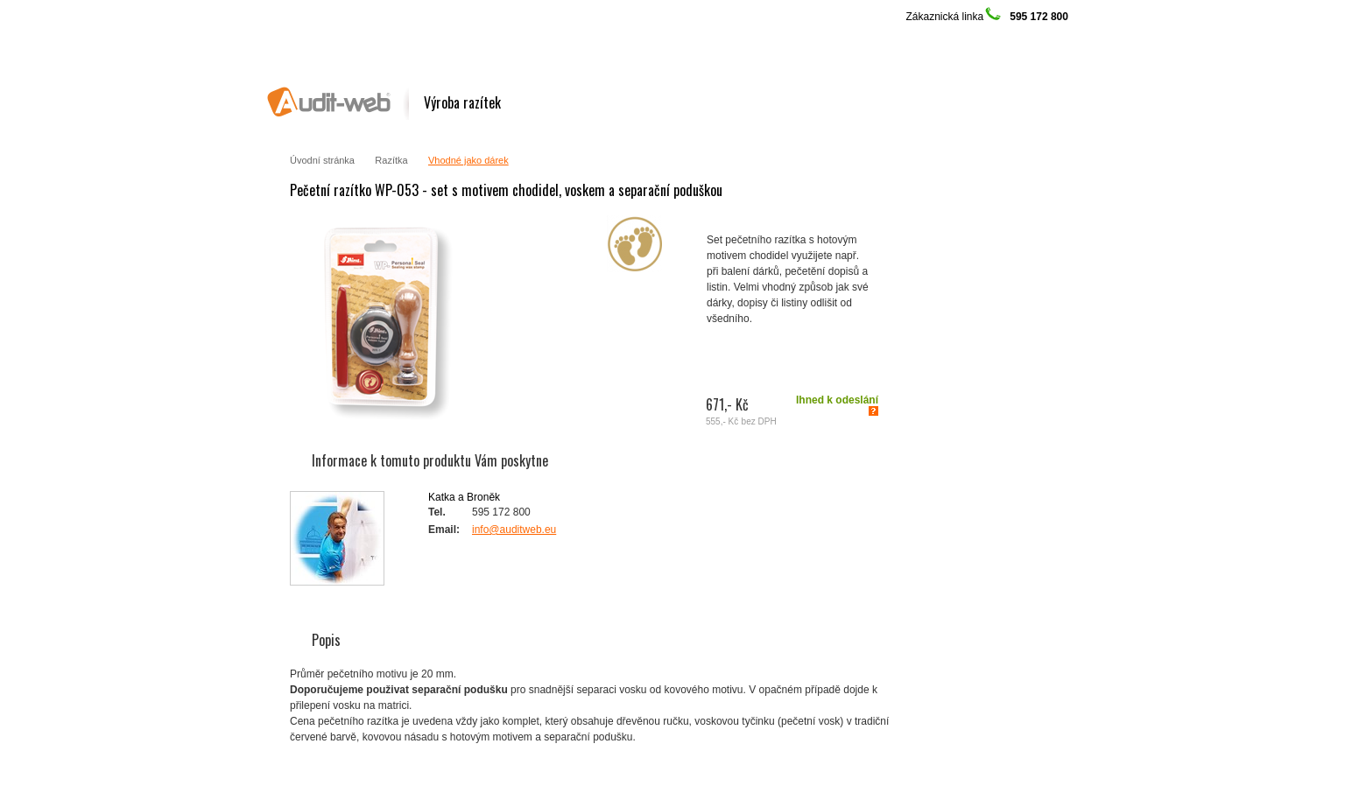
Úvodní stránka (322, 160)
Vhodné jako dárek (468, 160)
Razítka (391, 160)
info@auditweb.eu (514, 529)
